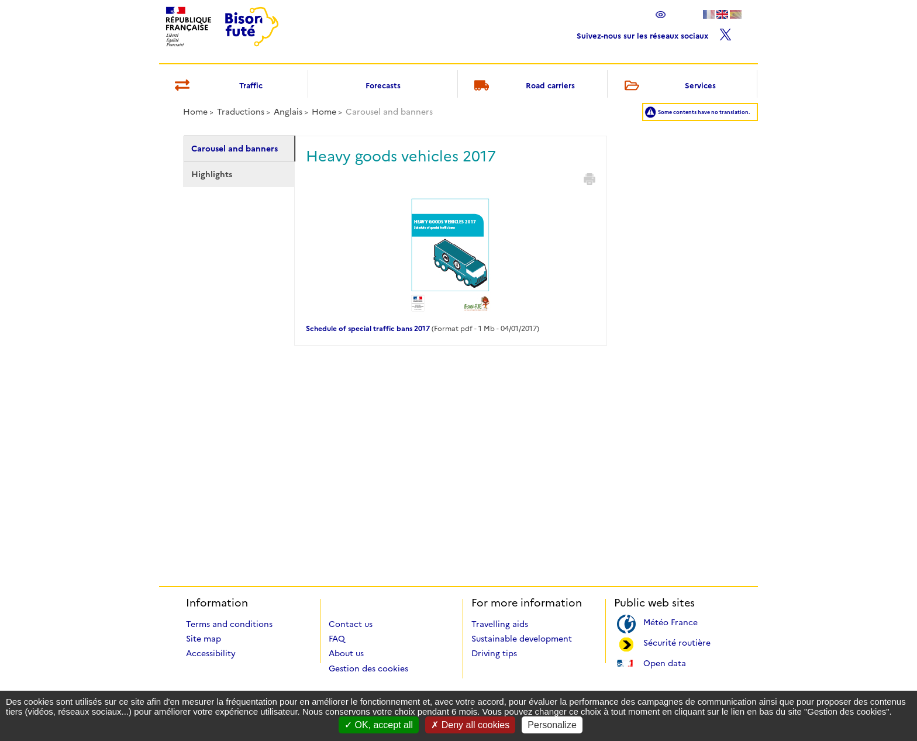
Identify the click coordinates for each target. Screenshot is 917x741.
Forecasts (383, 85)
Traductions (240, 111)
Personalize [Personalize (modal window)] (552, 725)
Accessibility (211, 653)
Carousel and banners (234, 148)
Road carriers (522, 86)
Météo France (670, 621)
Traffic (217, 86)
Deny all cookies (470, 725)
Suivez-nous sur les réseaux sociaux (654, 33)
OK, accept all (378, 725)
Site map (203, 638)
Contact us (351, 624)
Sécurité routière (677, 641)
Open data (664, 662)
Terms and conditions (229, 624)
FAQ (337, 638)
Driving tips (494, 653)
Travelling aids (499, 624)
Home (195, 111)
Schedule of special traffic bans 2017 (368, 328)
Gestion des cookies (368, 668)
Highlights (211, 174)
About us (346, 653)
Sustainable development (521, 638)
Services (668, 86)
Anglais (288, 111)
